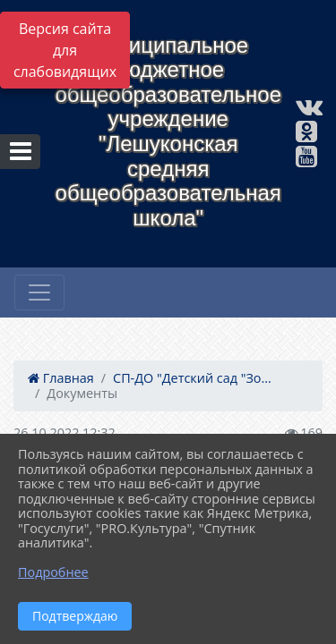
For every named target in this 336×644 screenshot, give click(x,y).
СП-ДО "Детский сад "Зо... (192, 377)
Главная (61, 377)
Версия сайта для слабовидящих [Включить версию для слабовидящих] (64, 50)
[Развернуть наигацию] (39, 292)
